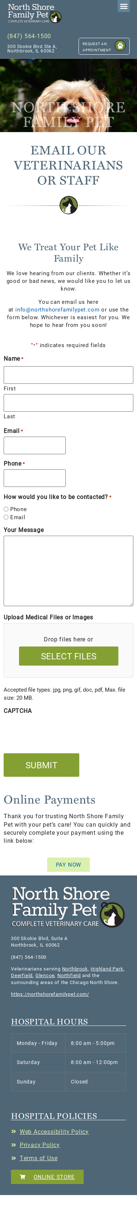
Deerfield (22, 975)
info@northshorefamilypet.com (57, 309)
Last (9, 415)
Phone (14, 463)
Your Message (24, 530)
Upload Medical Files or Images (48, 617)
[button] (34, 13)
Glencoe (45, 975)
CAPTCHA (18, 711)
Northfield (69, 975)
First (10, 388)
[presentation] (59, 731)
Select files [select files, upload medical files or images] (68, 656)
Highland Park (107, 968)
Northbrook (75, 968)
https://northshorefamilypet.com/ (50, 994)
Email (13, 431)
